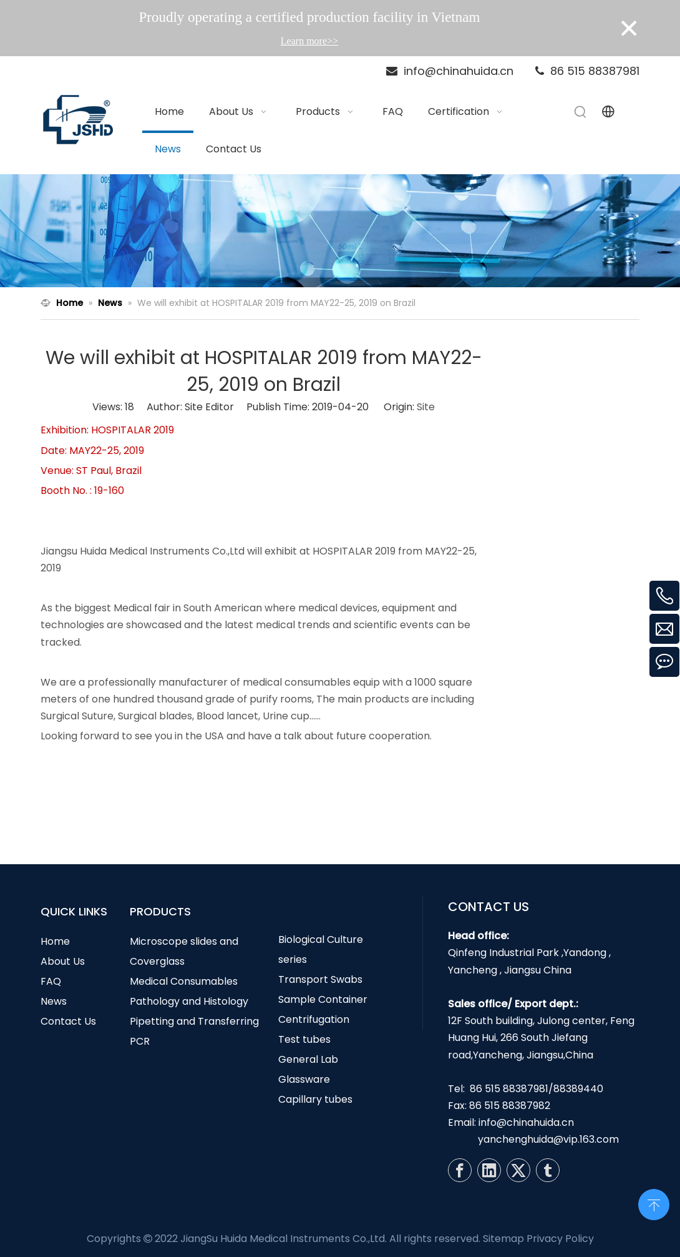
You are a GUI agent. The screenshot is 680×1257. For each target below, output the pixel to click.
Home (55, 941)
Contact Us (68, 1021)
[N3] (340, 231)
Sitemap (503, 1238)
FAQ (51, 981)
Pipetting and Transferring (194, 1021)
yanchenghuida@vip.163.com (548, 1139)
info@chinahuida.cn (526, 1122)
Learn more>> (309, 41)
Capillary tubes (315, 1099)
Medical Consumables (184, 981)
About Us (63, 961)
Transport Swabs (320, 979)
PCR (140, 1041)
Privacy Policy (560, 1238)
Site (426, 407)
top (654, 1203)
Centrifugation (313, 1019)
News (54, 1001)
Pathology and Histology (189, 1001)
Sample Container (322, 999)
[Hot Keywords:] (580, 111)
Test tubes (304, 1039)
